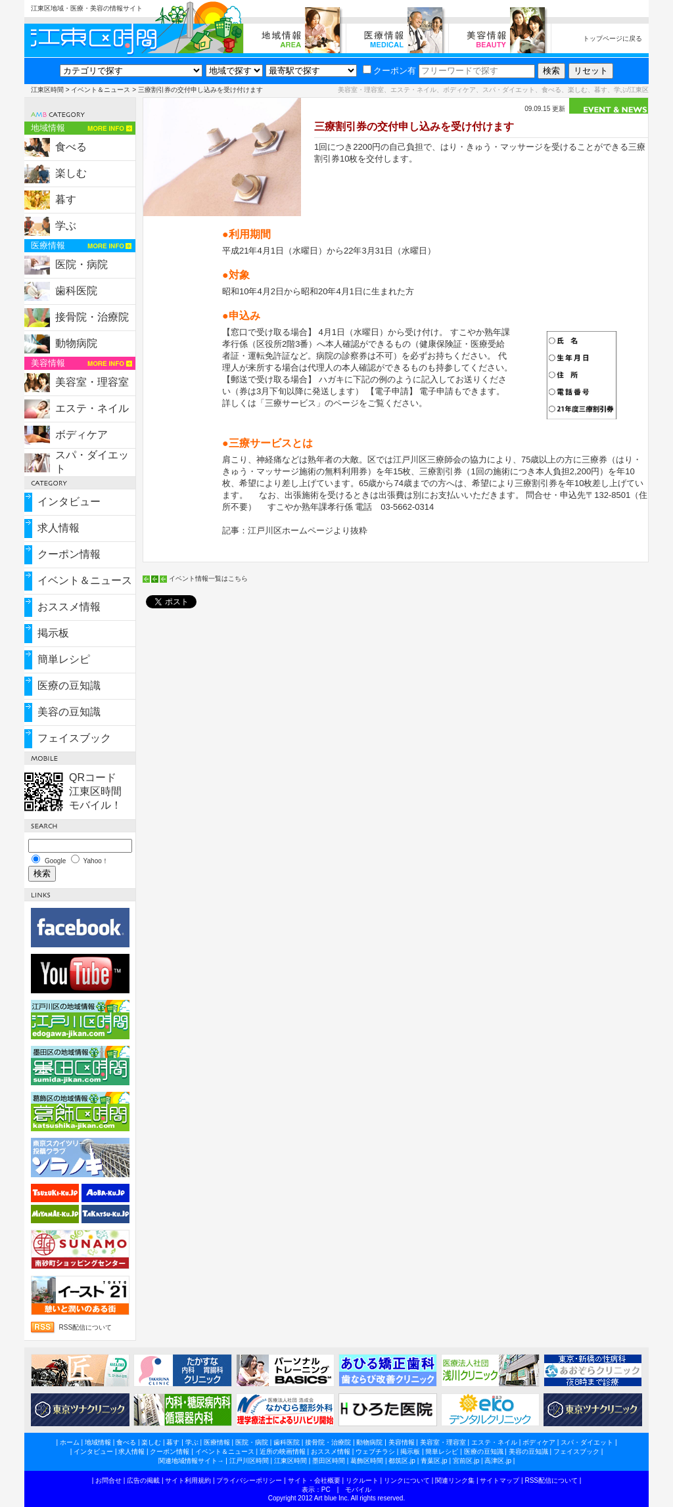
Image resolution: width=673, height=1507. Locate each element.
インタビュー (69, 501)
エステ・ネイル (92, 408)
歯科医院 (76, 290)
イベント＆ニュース (100, 89)
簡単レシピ (63, 659)
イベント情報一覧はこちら (208, 578)
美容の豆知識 (69, 711)
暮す (65, 199)
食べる (71, 146)
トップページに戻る (612, 38)
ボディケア (81, 434)
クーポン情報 (69, 554)
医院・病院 (81, 264)
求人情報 (58, 527)
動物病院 (76, 343)
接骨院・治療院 (92, 317)
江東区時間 (47, 89)
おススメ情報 (69, 606)
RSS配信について (85, 1327)
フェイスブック (74, 738)
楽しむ (71, 173)
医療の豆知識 (69, 685)
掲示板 (53, 633)
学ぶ (65, 225)
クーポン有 (389, 71)
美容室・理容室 (92, 382)
